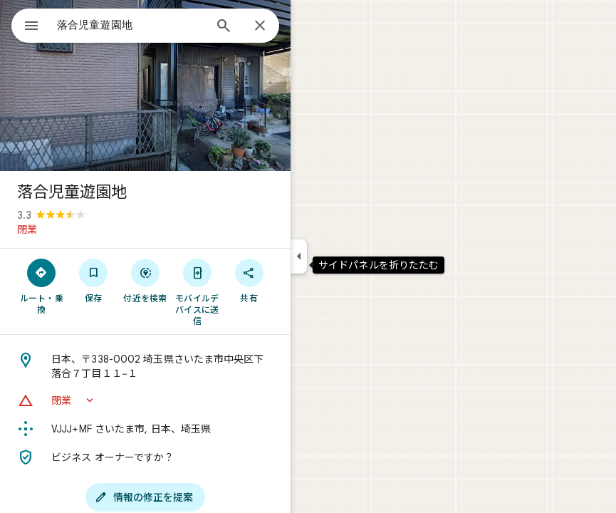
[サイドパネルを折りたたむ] (299, 256)
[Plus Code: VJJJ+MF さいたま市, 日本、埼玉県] (145, 429)
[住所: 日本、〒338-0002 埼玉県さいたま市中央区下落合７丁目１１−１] (145, 366)
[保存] (94, 280)
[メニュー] (31, 27)
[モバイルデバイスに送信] (197, 291)
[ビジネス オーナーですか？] (145, 457)
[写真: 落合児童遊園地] (145, 85)
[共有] (249, 280)
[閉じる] (260, 26)
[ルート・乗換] (42, 286)
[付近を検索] (146, 280)
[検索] (224, 27)
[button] (145, 400)
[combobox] (130, 24)
